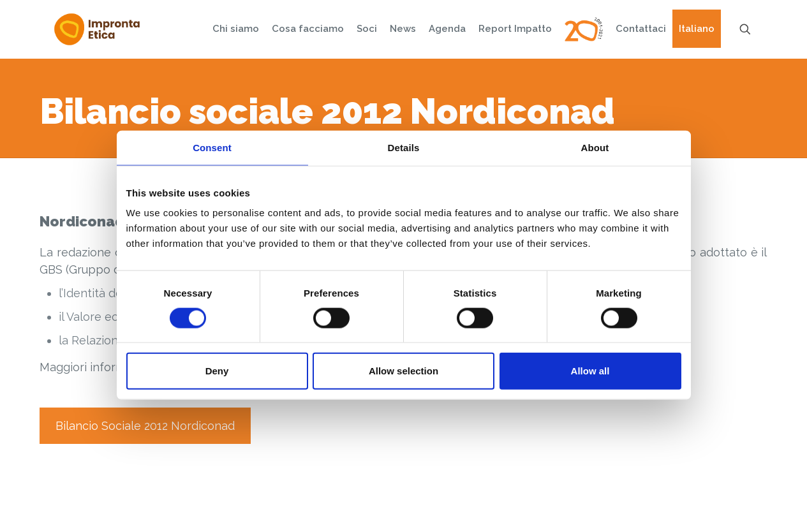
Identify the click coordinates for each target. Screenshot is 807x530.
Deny (217, 370)
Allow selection (403, 370)
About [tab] (595, 147)
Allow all (590, 370)
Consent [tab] (212, 147)
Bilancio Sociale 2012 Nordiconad (145, 425)
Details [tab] (404, 147)
